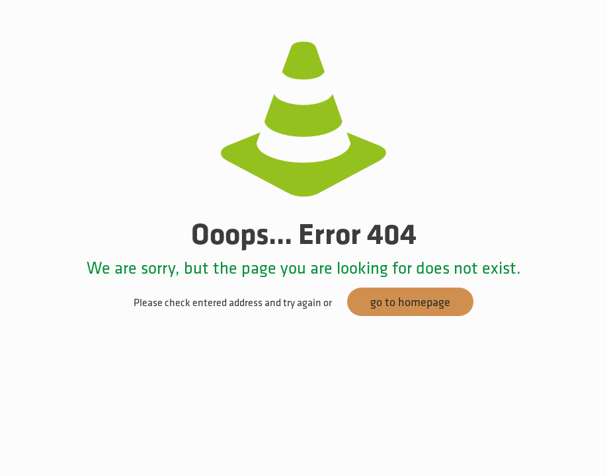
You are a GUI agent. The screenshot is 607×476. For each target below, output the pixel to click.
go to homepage (410, 301)
